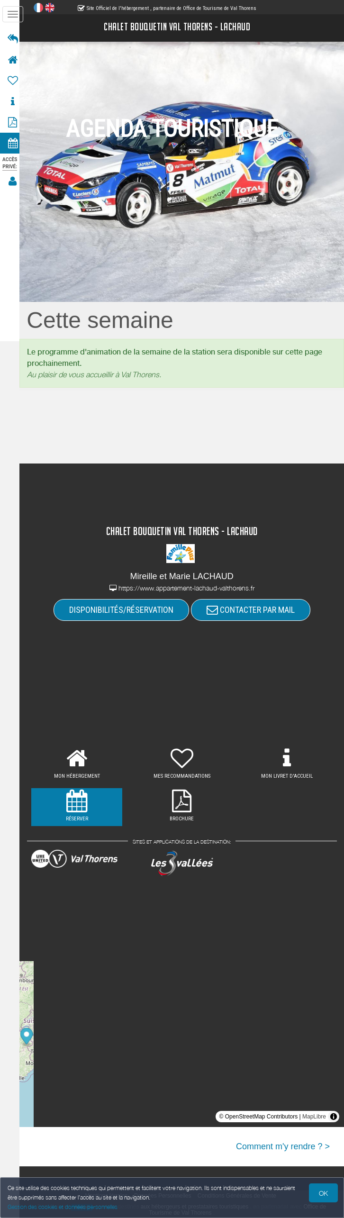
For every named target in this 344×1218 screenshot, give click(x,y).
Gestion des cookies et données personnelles (63, 1206)
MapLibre (314, 1116)
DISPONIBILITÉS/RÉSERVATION (124, 610)
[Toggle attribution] (333, 1116)
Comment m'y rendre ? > (283, 1146)
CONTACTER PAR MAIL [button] (253, 610)
